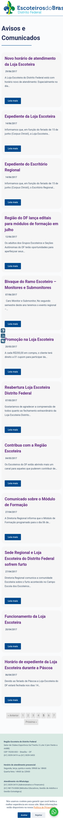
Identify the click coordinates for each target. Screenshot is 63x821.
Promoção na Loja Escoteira (29, 339)
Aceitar (24, 815)
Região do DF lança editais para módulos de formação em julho (31, 224)
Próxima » (31, 721)
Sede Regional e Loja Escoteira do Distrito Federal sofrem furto (29, 558)
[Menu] (57, 7)
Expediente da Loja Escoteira (30, 116)
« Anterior (13, 715)
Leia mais (13, 100)
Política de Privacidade (45, 807)
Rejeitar (38, 815)
